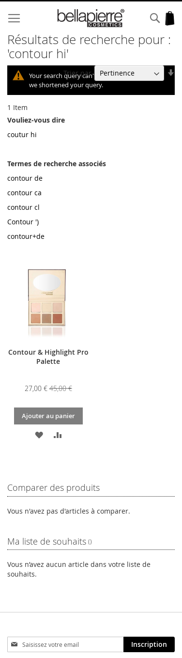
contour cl (23, 207)
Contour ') (23, 221)
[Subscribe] (149, 644)
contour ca (24, 192)
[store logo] (91, 18)
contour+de (26, 236)
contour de (25, 178)
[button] (38, 434)
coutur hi (22, 134)
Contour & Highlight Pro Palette (48, 356)
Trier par (77, 73)
